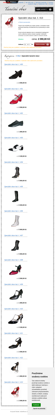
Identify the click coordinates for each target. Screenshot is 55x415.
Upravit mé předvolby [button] (39, 408)
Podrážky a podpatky (18, 2)
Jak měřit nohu (29, 2)
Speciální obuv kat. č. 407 (13, 235)
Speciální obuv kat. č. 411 (13, 333)
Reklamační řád (42, 4)
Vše (18, 56)
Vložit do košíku (40, 44)
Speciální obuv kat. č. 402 (13, 113)
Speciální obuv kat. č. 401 (13, 89)
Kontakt (51, 4)
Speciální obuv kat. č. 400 (13, 64)
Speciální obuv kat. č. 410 (13, 309)
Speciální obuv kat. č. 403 (13, 138)
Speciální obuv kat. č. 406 (13, 211)
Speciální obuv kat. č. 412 (13, 358)
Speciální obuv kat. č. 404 (13, 162)
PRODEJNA (6, 2)
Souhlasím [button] (36, 405)
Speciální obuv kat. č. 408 (13, 260)
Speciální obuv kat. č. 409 (13, 284)
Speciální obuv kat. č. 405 (13, 186)
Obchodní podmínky (41, 2)
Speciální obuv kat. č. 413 (13, 382)
